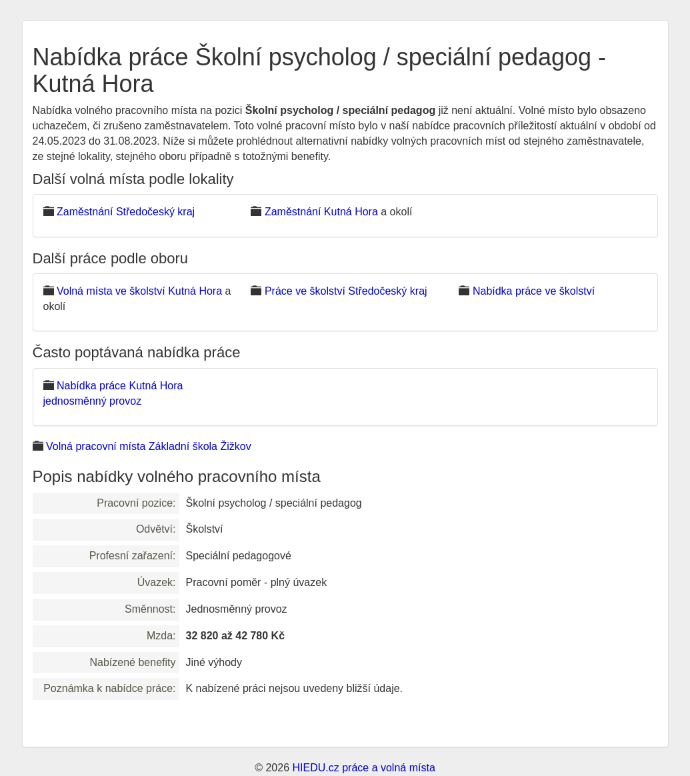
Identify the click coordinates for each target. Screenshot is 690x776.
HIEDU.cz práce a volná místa (363, 767)
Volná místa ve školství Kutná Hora (139, 291)
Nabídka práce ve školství (534, 291)
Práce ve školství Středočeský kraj (346, 291)
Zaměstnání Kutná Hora (321, 211)
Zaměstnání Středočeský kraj (126, 211)
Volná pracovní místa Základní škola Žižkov (148, 446)
